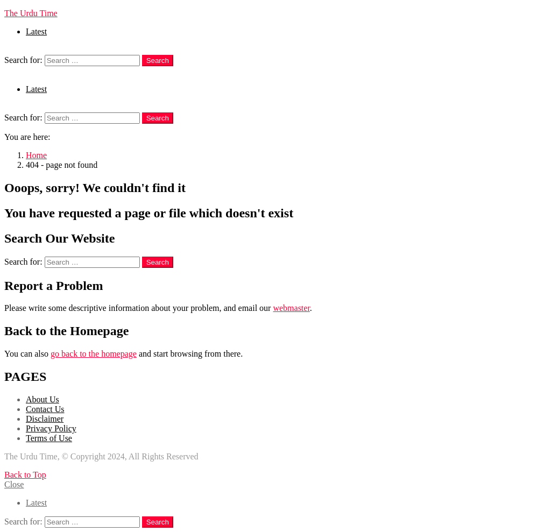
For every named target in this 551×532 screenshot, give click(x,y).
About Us (42, 399)
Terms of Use (49, 438)
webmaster (291, 308)
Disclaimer (44, 418)
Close (14, 484)
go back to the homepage (94, 353)
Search (157, 60)
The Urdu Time (31, 13)
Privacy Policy (51, 428)
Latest (36, 31)
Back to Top (25, 474)
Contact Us (45, 409)
